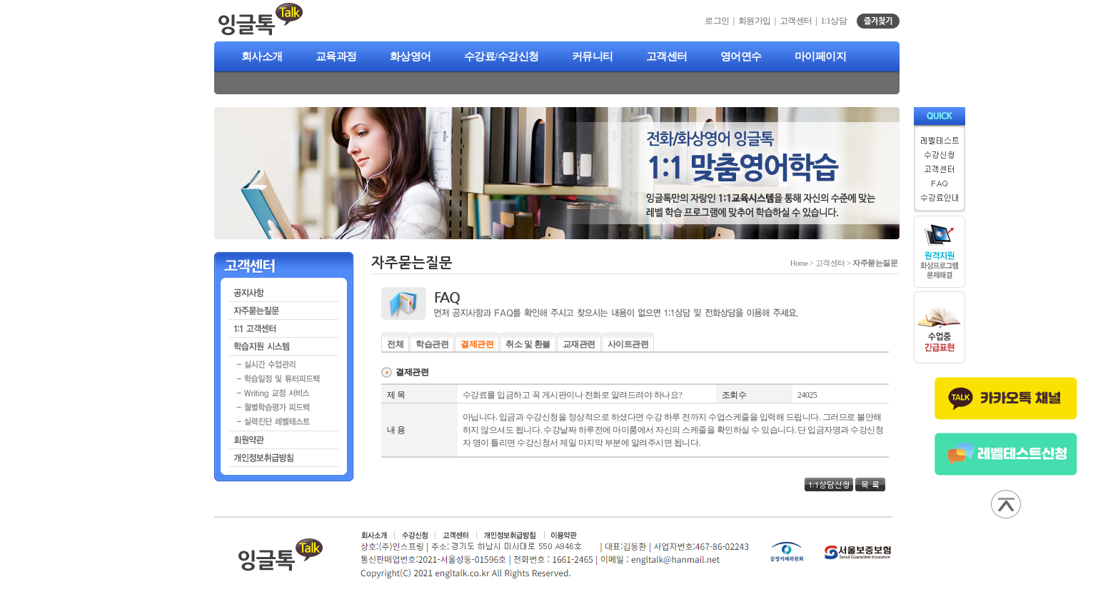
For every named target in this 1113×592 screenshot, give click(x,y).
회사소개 (262, 56)
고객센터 (667, 56)
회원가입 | (759, 21)
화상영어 (410, 56)
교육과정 (336, 56)
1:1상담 (834, 21)
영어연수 (741, 56)
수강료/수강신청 (501, 56)
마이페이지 (821, 56)
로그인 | (721, 21)
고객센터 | (800, 21)
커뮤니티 (592, 56)
